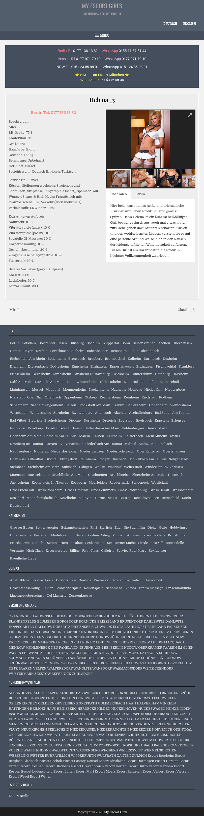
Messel (37, 389)
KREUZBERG (19, 642)
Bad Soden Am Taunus (172, 413)
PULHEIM (70, 735)
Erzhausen (144, 366)
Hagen (28, 351)
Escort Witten (40, 776)
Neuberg (135, 389)
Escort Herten (116, 766)
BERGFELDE (87, 616)
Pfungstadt (68, 459)
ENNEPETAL (86, 698)
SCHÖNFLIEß (152, 658)
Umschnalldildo (178, 588)
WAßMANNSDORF (127, 668)
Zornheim (61, 413)
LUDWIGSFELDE (133, 642)
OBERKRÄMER (150, 647)
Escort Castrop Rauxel (80, 761)
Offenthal (35, 459)
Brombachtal (115, 359)
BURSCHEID (18, 698)
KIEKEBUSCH (143, 637)
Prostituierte (20, 543)
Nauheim (118, 389)
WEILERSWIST (131, 750)
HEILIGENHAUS (43, 708)
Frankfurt (186, 366)
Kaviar (47, 588)
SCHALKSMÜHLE (70, 740)
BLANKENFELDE (22, 621)
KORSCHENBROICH (157, 714)
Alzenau (120, 413)
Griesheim (120, 374)
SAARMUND (129, 653)
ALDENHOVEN (21, 693)
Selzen (71, 405)
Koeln (186, 498)
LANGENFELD (35, 719)
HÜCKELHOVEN (124, 708)
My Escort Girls (102, 5)
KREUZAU (182, 714)
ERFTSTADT (107, 698)
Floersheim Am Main (148, 475)
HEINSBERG (67, 708)
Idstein (84, 436)
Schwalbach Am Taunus (148, 459)
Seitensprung (57, 543)
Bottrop (125, 498)
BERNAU (147, 616)
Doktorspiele (66, 580)
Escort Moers (105, 771)
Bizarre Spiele (42, 580)
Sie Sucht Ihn (134, 527)
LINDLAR (105, 719)
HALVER (144, 703)
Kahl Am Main (21, 382)
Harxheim (180, 374)
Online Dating (99, 535)
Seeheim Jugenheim (47, 405)
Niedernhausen (92, 451)
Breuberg (95, 359)
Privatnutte (177, 535)
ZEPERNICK (61, 674)
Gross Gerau (159, 490)
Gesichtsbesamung (25, 588)
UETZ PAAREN (20, 668)
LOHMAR (136, 719)
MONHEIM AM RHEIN (69, 724)
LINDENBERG (107, 642)
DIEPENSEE (81, 627)
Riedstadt (149, 397)
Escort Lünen (64, 771)
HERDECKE (86, 708)
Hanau (76, 428)
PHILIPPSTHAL (55, 653)
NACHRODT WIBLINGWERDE (123, 724)
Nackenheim (99, 389)
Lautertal (131, 382)
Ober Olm (34, 397)
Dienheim (17, 366)
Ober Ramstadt (148, 451)
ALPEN (53, 693)
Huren (81, 535)
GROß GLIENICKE (129, 632)
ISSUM (14, 714)
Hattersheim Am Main (101, 428)
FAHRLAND (157, 627)
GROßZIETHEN (21, 637)
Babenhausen (97, 351)
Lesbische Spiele (68, 588)
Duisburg (76, 343)
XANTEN (124, 755)
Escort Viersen (177, 771)
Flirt (93, 527)
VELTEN (39, 668)
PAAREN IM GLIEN (178, 647)
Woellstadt (159, 482)
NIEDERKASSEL (83, 729)
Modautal (53, 389)
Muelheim (68, 498)
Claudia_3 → (188, 310)
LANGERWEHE (60, 719)
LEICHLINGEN (85, 719)
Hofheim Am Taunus (60, 436)
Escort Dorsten (167, 761)
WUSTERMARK (21, 674)
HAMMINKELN (163, 703)
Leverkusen (59, 351)
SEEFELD (114, 663)
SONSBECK (18, 745)
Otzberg (91, 397)
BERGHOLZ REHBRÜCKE (119, 616)
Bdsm (24, 580)
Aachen (164, 343)
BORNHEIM (125, 693)
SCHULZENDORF (48, 663)
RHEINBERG (120, 735)
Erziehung (121, 580)
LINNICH (121, 719)
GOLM (109, 632)
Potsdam (29, 343)
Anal (13, 580)
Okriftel (51, 459)
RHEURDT (139, 735)
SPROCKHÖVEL (40, 745)
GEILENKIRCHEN (23, 703)
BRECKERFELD (148, 693)
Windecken (153, 467)
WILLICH (62, 755)
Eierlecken (102, 580)
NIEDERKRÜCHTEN (113, 729)
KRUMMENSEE (43, 642)
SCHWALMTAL (122, 740)
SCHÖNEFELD (57, 658)
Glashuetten (97, 475)
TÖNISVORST (109, 745)
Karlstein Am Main (50, 382)
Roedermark (119, 482)
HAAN (131, 703)
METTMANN (40, 724)
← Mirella (13, 310)
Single (143, 543)
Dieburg (74, 420)
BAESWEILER (87, 693)
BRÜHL (185, 693)
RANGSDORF (78, 653)
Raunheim (87, 459)
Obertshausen (174, 451)
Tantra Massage (150, 588)
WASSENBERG (88, 750)
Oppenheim (73, 397)
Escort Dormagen (140, 761)
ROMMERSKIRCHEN (165, 735)
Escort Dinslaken (112, 761)
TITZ (94, 745)
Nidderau (41, 451)
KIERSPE (133, 714)
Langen (51, 444)
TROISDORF (130, 745)
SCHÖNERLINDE (126, 658)
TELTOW (185, 663)
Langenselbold (71, 444)
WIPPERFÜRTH (83, 755)
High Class (34, 550)
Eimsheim (80, 366)
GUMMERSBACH (111, 703)
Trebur (118, 405)
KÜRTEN (16, 719)
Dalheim (134, 359)
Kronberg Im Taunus (26, 444)
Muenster (17, 475)
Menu (104, 35)
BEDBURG (107, 693)
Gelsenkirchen (144, 343)
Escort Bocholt (50, 761)
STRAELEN (62, 745)
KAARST (55, 714)
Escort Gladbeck (57, 766)
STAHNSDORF (151, 663)
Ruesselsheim (39, 475)
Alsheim (77, 351)
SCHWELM (143, 740)
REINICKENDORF (104, 653)
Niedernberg (175, 389)
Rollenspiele (93, 588)
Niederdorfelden (64, 451)
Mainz (144, 444)
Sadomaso (114, 588)
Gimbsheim (62, 374)
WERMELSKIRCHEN (160, 750)
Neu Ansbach (161, 444)
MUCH (93, 724)
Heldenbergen (133, 428)
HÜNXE (172, 708)
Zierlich (106, 527)
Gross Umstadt (76, 490)
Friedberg (35, 428)
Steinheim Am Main (43, 467)
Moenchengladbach (41, 498)
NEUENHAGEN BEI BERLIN (101, 647)
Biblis (133, 351)
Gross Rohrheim (50, 490)
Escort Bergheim (161, 755)
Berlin (15, 343)
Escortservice (56, 550)
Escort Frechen (31, 766)
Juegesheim (19, 482)
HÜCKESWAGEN (151, 708)
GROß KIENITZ (157, 632)
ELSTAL (119, 627)
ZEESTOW (42, 674)
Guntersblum (141, 374)
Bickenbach (150, 351)
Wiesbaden (18, 413)
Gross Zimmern (103, 490)
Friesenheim (20, 374)
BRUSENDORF (131, 621)
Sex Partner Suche (121, 543)
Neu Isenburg (20, 451)
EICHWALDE (101, 627)
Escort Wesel (19, 776)
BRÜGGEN (170, 693)
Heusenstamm (158, 428)
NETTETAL (157, 724)
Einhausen (98, 366)
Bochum (93, 343)
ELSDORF (37, 698)
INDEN (185, 708)
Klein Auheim (156, 436)
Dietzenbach (38, 366)
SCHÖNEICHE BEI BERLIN (91, 658)
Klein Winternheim (82, 382)
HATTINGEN (19, 708)
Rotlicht (38, 543)
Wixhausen (174, 467)
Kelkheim (114, 436)
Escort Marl (84, 771)
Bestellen (41, 535)
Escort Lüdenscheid (37, 771)
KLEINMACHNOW (169, 637)
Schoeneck (140, 482)
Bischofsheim (55, 420)
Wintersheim (40, 413)
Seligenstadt (178, 459)
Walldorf (114, 467)
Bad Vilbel (18, 420)
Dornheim (92, 420)
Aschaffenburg (140, 413)
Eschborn (17, 428)
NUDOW (130, 647)
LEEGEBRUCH (67, 642)
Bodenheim (56, 359)
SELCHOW (131, 663)
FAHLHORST (136, 627)
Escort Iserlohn (161, 766)
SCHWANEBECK (75, 663)
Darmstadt (152, 359)
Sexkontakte (94, 543)
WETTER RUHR (42, 755)
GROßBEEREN (181, 632)
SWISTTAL (81, 745)
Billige (74, 550)
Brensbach (76, 359)
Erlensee (178, 420)
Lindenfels (148, 382)
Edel (118, 527)
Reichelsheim (110, 397)
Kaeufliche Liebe (23, 558)
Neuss (112, 498)
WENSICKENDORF (158, 668)
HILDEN (103, 708)
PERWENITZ (32, 653)
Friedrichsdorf (57, 428)
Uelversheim (136, 405)
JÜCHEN (27, 714)
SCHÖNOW (172, 658)
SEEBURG (97, 663)
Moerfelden (98, 482)
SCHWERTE (162, 740)
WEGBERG (109, 750)
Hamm (15, 351)
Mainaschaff (169, 382)
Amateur (134, 535)
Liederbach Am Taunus (103, 444)
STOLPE (170, 663)
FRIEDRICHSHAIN (23, 632)
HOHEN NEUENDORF (77, 637)
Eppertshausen (122, 366)
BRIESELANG (108, 621)
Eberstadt (125, 420)
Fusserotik (154, 580)
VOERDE (16, 750)
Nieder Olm (153, 389)
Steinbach (17, 467)
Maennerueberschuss (27, 595)
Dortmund (46, 343)
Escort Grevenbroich (87, 766)
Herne (100, 498)
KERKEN (99, 714)
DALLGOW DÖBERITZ (52, 627)
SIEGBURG (182, 740)
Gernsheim (41, 374)
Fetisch (137, 580)
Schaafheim (19, 405)
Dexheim (170, 359)
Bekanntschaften (74, 527)
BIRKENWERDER (169, 616)
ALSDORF (67, 693)
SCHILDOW (168, 653)
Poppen (118, 535)
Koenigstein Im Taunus (50, 482)
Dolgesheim (59, 366)
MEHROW (17, 647)
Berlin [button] (140, 194)
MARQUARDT (175, 642)
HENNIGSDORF (46, 637)
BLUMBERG (46, 621)
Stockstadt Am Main (94, 405)
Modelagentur (62, 535)
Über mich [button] (118, 194)
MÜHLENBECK (38, 647)
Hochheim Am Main (25, 436)
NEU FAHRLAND (64, 647)
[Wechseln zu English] (189, 23)
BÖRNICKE (87, 621)
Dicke (152, 527)
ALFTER (40, 693)
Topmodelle (174, 543)
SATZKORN (149, 653)
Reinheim (131, 397)
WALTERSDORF (60, 668)
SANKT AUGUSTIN (40, 740)
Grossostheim (183, 490)
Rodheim (166, 397)
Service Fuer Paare (132, 550)
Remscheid (170, 498)
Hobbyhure (178, 527)
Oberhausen (182, 343)
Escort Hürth (137, 766)
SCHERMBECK (97, 740)
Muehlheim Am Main (68, 475)
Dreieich (109, 420)
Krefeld (41, 351)
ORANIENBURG (21, 616)
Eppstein (162, 420)
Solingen (86, 498)
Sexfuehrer (157, 550)
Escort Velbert (153, 771)
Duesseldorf (19, 505)
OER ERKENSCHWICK (26, 735)
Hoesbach (175, 475)
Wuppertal (110, 343)
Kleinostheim (110, 382)
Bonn (126, 343)
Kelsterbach (133, 436)
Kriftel (175, 436)
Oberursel (18, 459)
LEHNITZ (87, 642)
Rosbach (119, 459)
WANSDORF (102, 668)
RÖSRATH (17, 740)
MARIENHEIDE (157, 719)
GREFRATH (88, 703)
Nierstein (17, 397)
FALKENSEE (177, 627)
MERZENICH (19, 724)
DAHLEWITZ (154, 621)
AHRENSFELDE (47, 616)
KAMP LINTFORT (77, 714)
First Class (90, 550)
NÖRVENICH (162, 729)
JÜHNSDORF (120, 637)
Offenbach (53, 397)
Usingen (85, 467)
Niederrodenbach (120, 451)
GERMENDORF (51, 632)
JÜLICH (41, 714)
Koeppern (78, 482)
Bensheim (119, 351)
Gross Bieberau (22, 490)
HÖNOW (102, 637)
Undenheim (158, 405)
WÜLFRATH (106, 755)
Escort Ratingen (129, 771)
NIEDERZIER (140, 729)
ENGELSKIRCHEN (60, 698)
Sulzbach (69, 467)
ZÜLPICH (139, 755)
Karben (98, 436)
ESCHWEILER (165, 698)
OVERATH (53, 735)
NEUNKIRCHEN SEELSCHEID (45, 729)
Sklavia (130, 588)
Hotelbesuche (20, 535)
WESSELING (19, 755)
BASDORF (69, 616)
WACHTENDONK (37, 750)
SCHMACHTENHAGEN (27, 658)
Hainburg (162, 374)
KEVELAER (116, 714)
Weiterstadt (133, 467)
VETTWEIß (184, 745)
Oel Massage (56, 595)
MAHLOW (155, 642)
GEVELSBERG (66, 703)
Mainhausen (20, 389)
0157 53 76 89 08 (111, 80)
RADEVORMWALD (94, 735)
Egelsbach (144, 420)
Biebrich (35, 420)
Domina (85, 580)
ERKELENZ (127, 698)
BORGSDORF (67, 621)
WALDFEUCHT (64, 750)
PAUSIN (15, 653)
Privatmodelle (154, 535)
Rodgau (104, 459)
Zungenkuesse (80, 595)
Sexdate (77, 543)
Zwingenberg (82, 413)
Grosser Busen (21, 527)
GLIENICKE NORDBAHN (84, 632)
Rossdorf (17, 498)
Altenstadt (103, 413)
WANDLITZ (82, 668)
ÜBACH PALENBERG (157, 745)
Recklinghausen (146, 498)
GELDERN (46, 703)
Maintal (130, 444)
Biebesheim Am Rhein (27, 359)
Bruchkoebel (120, 475)
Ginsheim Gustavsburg (92, 374)
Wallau (99, 467)
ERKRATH (145, 698)
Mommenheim (74, 389)
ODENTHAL (182, 729)
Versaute (17, 550)
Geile (163, 527)
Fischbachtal (166, 366)
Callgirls (107, 550)
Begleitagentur (47, 527)
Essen (62, 343)
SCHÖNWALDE (21, 663)
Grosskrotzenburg (132, 490)
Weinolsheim (180, 405)
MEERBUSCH (181, 719)
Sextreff (157, 543)
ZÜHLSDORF (82, 674)
